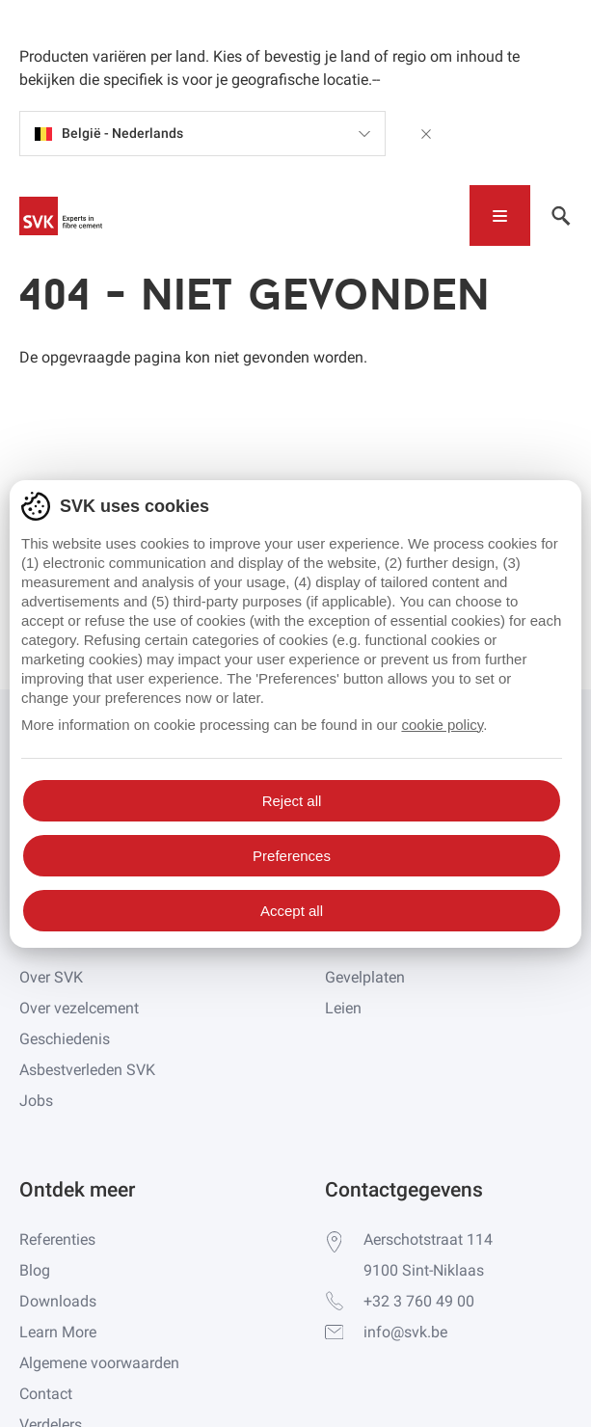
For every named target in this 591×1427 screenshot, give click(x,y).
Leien (343, 1008)
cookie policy (442, 724)
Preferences (292, 856)
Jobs (36, 1100)
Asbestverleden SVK (87, 1070)
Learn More (57, 1332)
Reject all (292, 801)
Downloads (57, 1301)
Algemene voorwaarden (99, 1363)
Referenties (57, 1239)
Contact (45, 1394)
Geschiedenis (64, 1039)
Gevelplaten (365, 977)
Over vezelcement (79, 1008)
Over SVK (51, 977)
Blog (34, 1270)
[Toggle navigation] (500, 215)
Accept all (291, 910)
